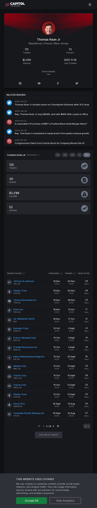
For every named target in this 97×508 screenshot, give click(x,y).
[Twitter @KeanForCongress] (77, 83)
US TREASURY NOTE (24, 318)
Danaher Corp (20, 328)
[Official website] (20, 83)
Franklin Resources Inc (25, 347)
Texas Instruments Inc (24, 300)
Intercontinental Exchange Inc (29, 356)
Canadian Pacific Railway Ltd (28, 413)
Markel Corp (19, 366)
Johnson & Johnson (23, 281)
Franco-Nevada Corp (24, 337)
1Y (79, 155)
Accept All (31, 500)
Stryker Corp (20, 290)
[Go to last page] (58, 426)
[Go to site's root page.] (18, 4)
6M (72, 155)
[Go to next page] (53, 426)
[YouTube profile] (39, 83)
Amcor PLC (19, 403)
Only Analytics (65, 500)
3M (64, 155)
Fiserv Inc (18, 309)
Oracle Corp (19, 375)
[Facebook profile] (58, 83)
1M (58, 155)
